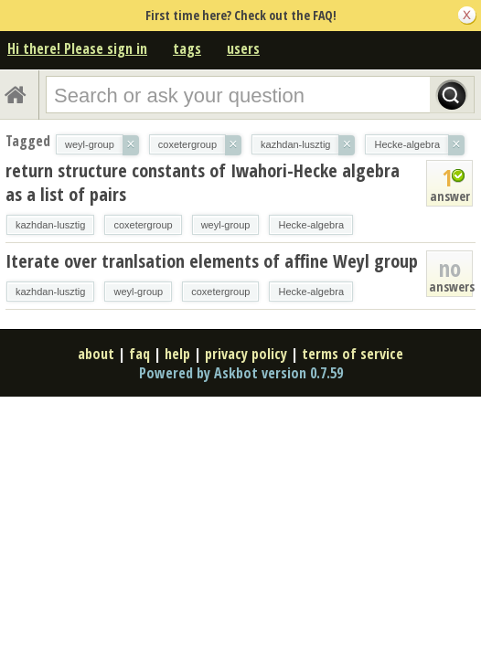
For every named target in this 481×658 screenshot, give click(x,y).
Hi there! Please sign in (77, 48)
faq (139, 354)
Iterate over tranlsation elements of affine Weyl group (211, 261)
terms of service (352, 354)
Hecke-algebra (311, 224)
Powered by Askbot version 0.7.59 (241, 373)
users (243, 48)
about (96, 354)
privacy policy (246, 354)
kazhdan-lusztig (50, 224)
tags (187, 48)
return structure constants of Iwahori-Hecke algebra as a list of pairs (202, 182)
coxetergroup (142, 224)
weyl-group (226, 224)
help (177, 354)
